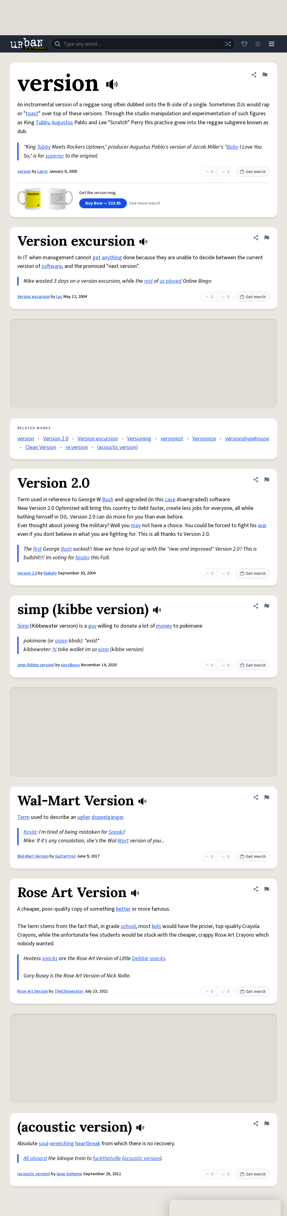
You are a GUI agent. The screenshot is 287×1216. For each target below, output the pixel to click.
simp (103, 649)
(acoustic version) (117, 447)
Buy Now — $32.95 (103, 203)
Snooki (116, 832)
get (96, 257)
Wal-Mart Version (33, 856)
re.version (77, 447)
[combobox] (143, 44)
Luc (59, 297)
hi (55, 649)
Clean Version (40, 447)
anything (112, 257)
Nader (82, 557)
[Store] (244, 43)
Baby (232, 147)
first (37, 549)
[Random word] (227, 44)
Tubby (42, 122)
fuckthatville (107, 1158)
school (128, 926)
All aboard (35, 1158)
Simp (23, 626)
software (51, 266)
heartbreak (87, 1143)
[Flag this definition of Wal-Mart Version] (267, 797)
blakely (50, 573)
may (136, 525)
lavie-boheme (69, 1174)
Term (23, 817)
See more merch (144, 203)
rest (148, 281)
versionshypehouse (247, 439)
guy (92, 626)
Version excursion (33, 297)
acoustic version (142, 1158)
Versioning (139, 439)
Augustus (62, 122)
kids (156, 926)
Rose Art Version (32, 991)
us (162, 281)
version (24, 171)
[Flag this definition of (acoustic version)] (267, 1124)
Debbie (140, 958)
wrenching (62, 1143)
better (123, 909)
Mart (123, 841)
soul (43, 1143)
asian (61, 641)
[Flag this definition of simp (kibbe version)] (267, 606)
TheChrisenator (69, 991)
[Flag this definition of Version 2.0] (267, 480)
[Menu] (271, 43)
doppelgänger (107, 817)
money (164, 626)
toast (32, 113)
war (262, 525)
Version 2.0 (55, 439)
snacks (50, 958)
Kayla (30, 832)
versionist (172, 439)
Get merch (253, 172)
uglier (83, 817)
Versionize (204, 439)
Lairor (42, 171)
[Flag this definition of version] (265, 75)
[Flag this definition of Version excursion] (267, 238)
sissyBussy (70, 665)
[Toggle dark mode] (257, 43)
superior (54, 156)
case (170, 499)
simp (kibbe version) (35, 665)
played (174, 281)
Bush (108, 499)
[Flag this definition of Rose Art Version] (267, 889)
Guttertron (65, 856)
